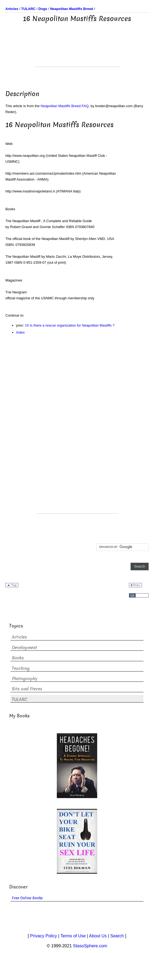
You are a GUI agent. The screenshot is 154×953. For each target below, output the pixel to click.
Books (18, 658)
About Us (98, 936)
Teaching (21, 668)
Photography (24, 678)
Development (24, 647)
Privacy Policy (43, 936)
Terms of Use (73, 936)
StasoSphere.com (90, 946)
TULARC (19, 699)
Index (20, 332)
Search (117, 936)
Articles (19, 637)
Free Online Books (27, 898)
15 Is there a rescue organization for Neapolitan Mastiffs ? (70, 325)
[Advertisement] (77, 53)
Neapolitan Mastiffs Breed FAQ (65, 106)
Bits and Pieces (27, 689)
